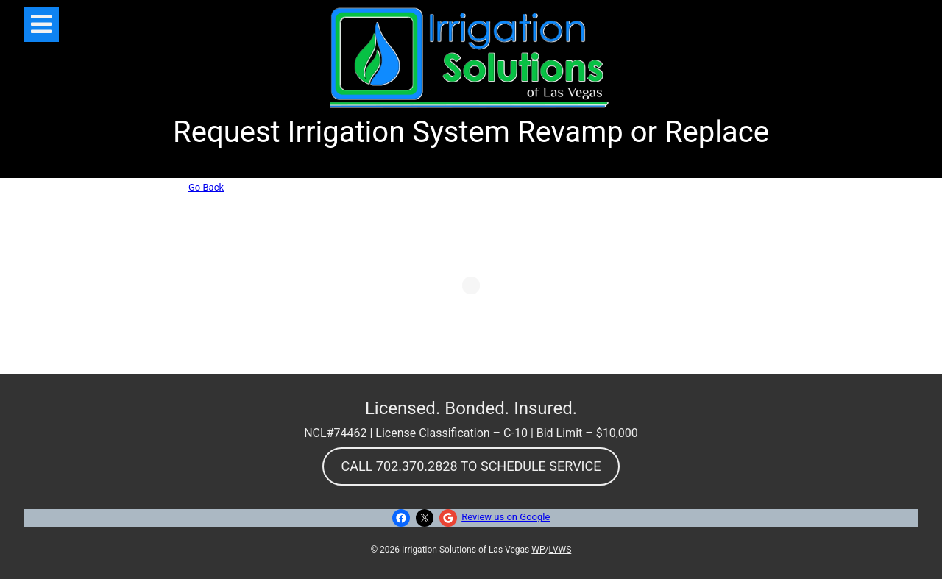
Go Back (206, 187)
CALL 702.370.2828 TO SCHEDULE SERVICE (471, 466)
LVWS (559, 549)
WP (538, 549)
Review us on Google (505, 516)
